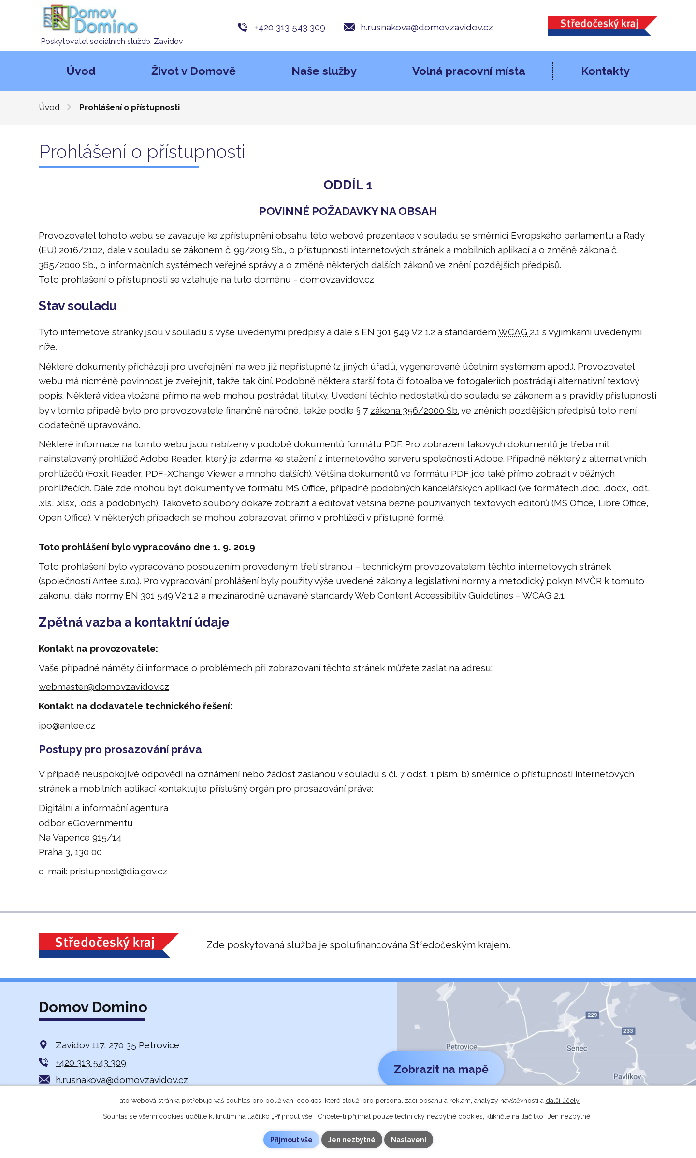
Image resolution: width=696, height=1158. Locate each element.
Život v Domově (193, 70)
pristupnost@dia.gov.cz (118, 871)
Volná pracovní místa (468, 70)
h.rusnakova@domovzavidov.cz (427, 27)
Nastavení (408, 1140)
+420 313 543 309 (290, 27)
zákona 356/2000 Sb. (414, 410)
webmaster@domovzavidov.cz (104, 686)
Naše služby (324, 70)
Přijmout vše (291, 1140)
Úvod (81, 70)
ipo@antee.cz (67, 725)
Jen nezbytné (352, 1140)
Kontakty (605, 70)
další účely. (563, 1100)
